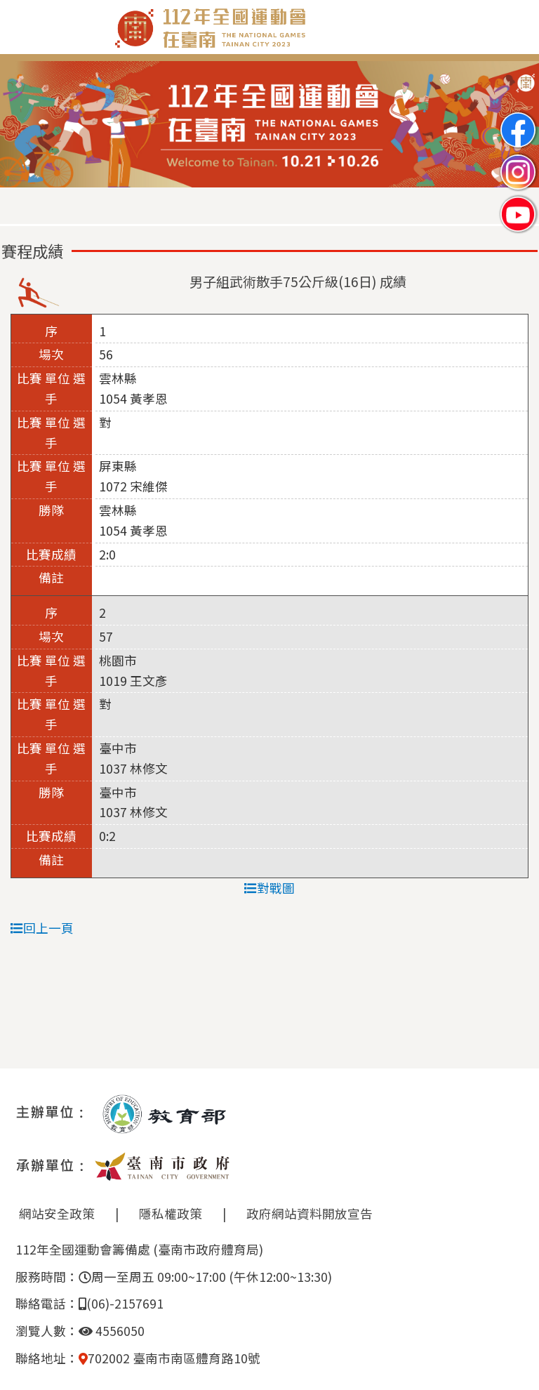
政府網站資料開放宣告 (309, 1213)
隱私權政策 (170, 1213)
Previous (25, 125)
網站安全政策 (57, 1213)
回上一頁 (42, 927)
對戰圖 (269, 887)
